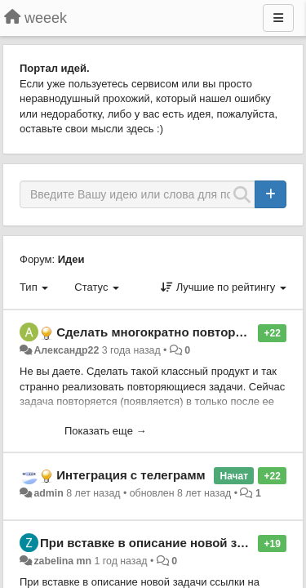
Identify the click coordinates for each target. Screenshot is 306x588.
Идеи (71, 259)
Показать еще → (105, 431)
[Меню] (278, 18)
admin (48, 493)
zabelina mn (62, 561)
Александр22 (66, 350)
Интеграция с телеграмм (130, 475)
